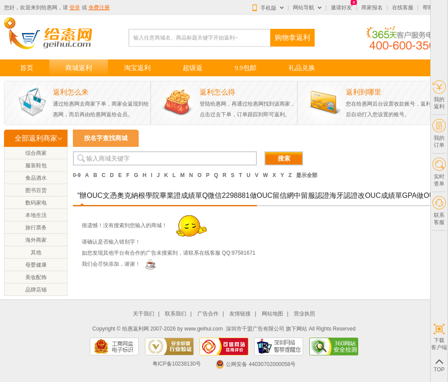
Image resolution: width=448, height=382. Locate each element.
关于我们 (143, 314)
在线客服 (402, 7)
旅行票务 (36, 227)
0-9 (76, 175)
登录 (74, 7)
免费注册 (99, 7)
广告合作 (208, 314)
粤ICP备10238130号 (176, 364)
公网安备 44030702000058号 (256, 364)
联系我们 (175, 314)
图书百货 (36, 190)
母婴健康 (36, 265)
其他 (36, 252)
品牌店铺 (36, 290)
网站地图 (272, 314)
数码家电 (36, 203)
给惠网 (49, 7)
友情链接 (240, 314)
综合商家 (36, 153)
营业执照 (304, 314)
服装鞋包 (36, 165)
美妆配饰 (36, 277)
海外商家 (36, 240)
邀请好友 (341, 7)
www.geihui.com (203, 329)
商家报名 (372, 7)
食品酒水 (36, 178)
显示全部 (306, 175)
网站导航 (303, 7)
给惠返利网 (135, 329)
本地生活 (36, 215)
